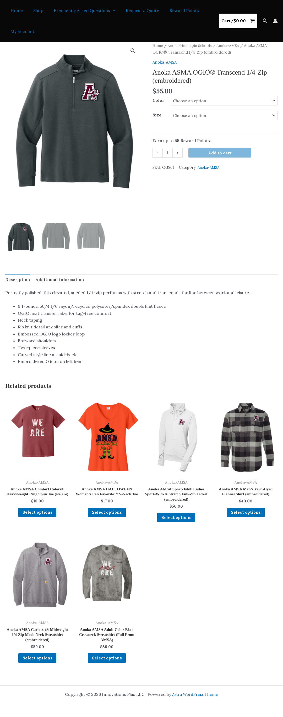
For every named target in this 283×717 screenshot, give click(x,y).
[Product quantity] (167, 153)
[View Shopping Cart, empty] (238, 21)
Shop (35, 10)
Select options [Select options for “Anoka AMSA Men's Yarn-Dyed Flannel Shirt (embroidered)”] (246, 514)
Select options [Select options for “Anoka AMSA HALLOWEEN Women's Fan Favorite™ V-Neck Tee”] (107, 520)
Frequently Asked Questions (79, 10)
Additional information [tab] (60, 279)
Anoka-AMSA (231, 45)
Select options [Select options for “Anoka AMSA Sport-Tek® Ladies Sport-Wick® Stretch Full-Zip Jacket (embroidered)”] (176, 520)
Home (15, 10)
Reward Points (174, 10)
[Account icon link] (275, 21)
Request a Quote (135, 10)
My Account (21, 31)
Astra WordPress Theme (195, 694)
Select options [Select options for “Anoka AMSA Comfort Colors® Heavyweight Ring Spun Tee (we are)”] (37, 520)
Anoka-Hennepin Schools (192, 45)
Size (157, 114)
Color (158, 100)
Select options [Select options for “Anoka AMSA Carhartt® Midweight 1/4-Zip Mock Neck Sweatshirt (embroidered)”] (37, 663)
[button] (107, 10)
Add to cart (220, 152)
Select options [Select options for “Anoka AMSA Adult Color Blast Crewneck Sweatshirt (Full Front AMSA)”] (107, 663)
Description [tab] (17, 279)
